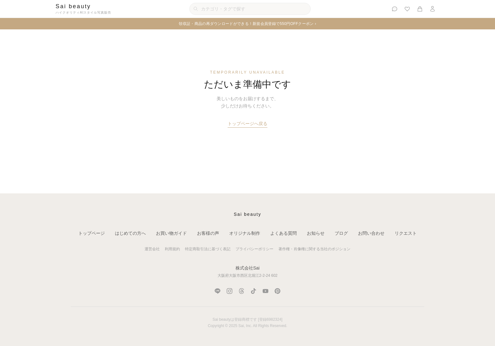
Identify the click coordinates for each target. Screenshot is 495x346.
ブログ (341, 233)
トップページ (91, 233)
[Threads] (241, 291)
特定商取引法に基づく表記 (207, 249)
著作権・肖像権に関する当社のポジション (314, 249)
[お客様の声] (394, 9)
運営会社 (152, 249)
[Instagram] (229, 291)
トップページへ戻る (247, 123)
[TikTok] (253, 291)
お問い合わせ (371, 233)
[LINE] (217, 291)
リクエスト (406, 233)
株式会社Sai (247, 267)
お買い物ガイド (171, 233)
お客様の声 (208, 233)
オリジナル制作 (244, 233)
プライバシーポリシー (254, 249)
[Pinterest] (277, 291)
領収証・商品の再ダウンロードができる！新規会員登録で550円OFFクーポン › (247, 23)
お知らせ (316, 233)
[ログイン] (432, 9)
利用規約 (172, 249)
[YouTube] (265, 291)
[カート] (420, 9)
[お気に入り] (407, 9)
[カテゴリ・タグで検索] (250, 9)
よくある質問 (283, 233)
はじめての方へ (130, 233)
